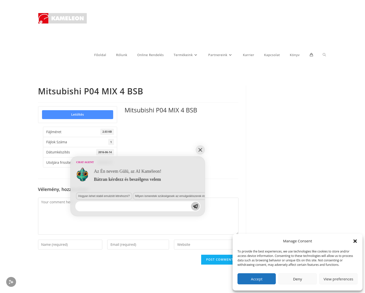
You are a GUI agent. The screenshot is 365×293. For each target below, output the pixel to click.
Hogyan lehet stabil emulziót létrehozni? (53, 245)
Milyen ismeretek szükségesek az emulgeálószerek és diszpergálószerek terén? (119, 245)
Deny (297, 278)
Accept (256, 278)
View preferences (338, 278)
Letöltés (77, 114)
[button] (355, 241)
